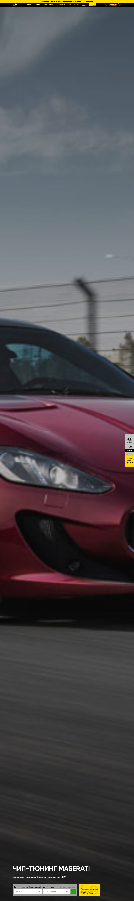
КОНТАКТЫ (76, 4)
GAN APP (51, 4)
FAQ (56, 4)
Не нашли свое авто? (68, 887)
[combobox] (28, 891)
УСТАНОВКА (62, 4)
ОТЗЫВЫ (69, 4)
